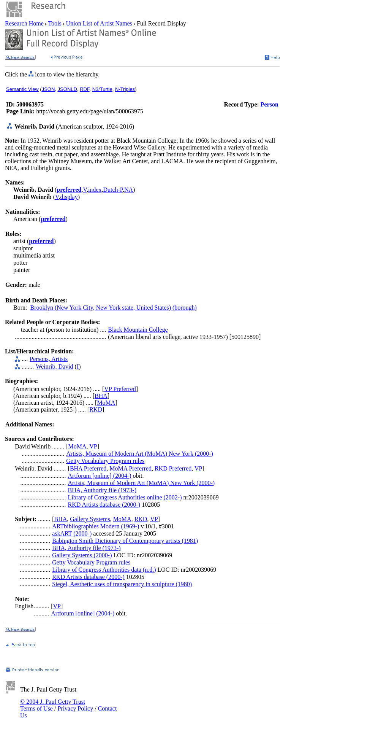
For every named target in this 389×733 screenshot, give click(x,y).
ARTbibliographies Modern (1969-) (95, 526)
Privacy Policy (75, 708)
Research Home (25, 23)
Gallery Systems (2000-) (82, 555)
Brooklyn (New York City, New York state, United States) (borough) (113, 307)
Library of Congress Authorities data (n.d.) (104, 569)
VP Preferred (120, 389)
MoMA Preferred (130, 468)
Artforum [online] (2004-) (99, 475)
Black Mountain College (138, 329)
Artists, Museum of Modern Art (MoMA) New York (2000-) (139, 453)
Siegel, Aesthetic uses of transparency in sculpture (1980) (122, 584)
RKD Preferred (173, 468)
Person (269, 104)
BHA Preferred (88, 468)
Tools (55, 23)
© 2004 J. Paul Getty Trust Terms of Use (52, 705)
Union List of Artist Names (99, 23)
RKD (95, 409)
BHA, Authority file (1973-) (102, 490)
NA (128, 189)
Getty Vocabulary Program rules (105, 461)
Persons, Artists (49, 359)
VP (93, 446)
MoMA (106, 402)
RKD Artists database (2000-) (104, 504)
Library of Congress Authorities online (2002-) (125, 497)
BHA (101, 396)
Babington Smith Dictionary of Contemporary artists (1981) (125, 540)
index (95, 189)
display (68, 197)
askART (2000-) (72, 533)
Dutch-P (113, 189)
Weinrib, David (54, 366)
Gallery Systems (90, 519)
